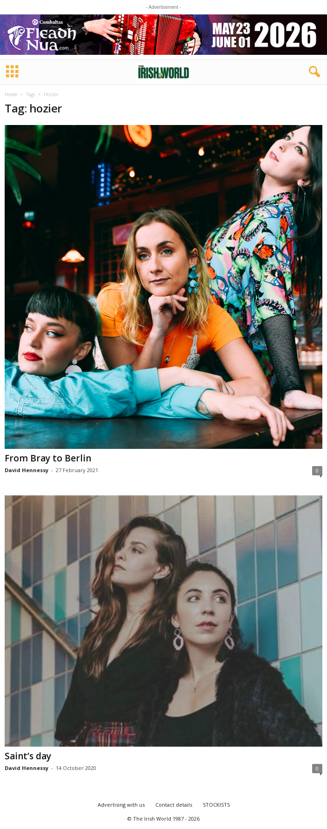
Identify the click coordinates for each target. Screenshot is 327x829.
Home (11, 94)
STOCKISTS (216, 804)
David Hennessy (26, 470)
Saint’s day (28, 756)
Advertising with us (121, 804)
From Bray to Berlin (48, 458)
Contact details (173, 804)
